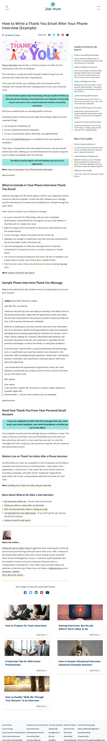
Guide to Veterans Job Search (84, 144)
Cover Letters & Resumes (11, 681)
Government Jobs (32, 674)
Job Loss (51, 681)
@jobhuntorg (55, 568)
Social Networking (84, 678)
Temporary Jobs (83, 681)
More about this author (12, 574)
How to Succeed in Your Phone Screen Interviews (30, 169)
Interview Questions (56, 670)
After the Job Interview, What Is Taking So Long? (26, 509)
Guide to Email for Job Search (21, 272)
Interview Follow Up (33, 685)
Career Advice (7, 670)
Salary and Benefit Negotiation (88, 674)
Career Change (7, 674)
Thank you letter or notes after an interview (24, 505)
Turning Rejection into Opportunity (20, 513)
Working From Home (85, 689)
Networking (68, 681)
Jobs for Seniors (69, 674)
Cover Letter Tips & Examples (12, 685)
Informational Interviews (35, 678)
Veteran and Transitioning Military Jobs (91, 685)
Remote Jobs (68, 689)
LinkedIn (16, 571)
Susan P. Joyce (13, 35)
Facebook (6, 571)
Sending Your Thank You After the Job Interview (29, 485)
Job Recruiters (53, 689)
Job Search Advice (70, 670)
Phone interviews (10, 65)
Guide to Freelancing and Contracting (87, 107)
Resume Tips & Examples (86, 670)
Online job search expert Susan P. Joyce (20, 548)
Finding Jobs (6, 689)
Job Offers (52, 685)
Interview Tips (31, 689)
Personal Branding (70, 685)
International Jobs (32, 681)
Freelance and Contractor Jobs (37, 670)
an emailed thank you (20, 139)
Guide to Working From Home (85, 81)
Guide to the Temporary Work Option (87, 122)
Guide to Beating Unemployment (86, 156)
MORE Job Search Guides (83, 170)
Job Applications (54, 678)
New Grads (68, 678)
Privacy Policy (21, 708)
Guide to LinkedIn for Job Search (85, 67)
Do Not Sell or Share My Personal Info (18, 713)
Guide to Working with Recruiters (86, 95)
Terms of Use (8, 708)
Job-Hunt (53, 6)
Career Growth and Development (14, 678)
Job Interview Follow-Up (15, 501)
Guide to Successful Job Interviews (86, 55)
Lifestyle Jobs (53, 674)
